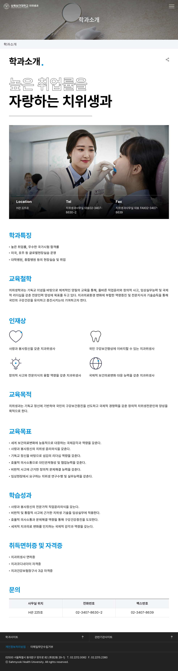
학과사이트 (11, 637)
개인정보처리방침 (15, 647)
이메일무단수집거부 (41, 647)
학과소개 (10, 44)
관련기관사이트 (103, 637)
